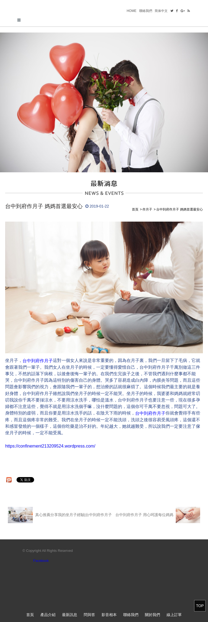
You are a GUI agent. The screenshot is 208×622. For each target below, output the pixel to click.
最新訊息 (69, 615)
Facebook (41, 561)
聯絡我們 (145, 11)
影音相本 (109, 615)
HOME (131, 11)
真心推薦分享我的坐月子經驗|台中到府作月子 (60, 515)
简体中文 (161, 11)
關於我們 (152, 615)
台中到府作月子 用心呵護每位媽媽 (157, 515)
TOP (200, 606)
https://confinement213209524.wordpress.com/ (50, 446)
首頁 (30, 615)
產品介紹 (48, 615)
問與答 (89, 615)
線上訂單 (174, 615)
